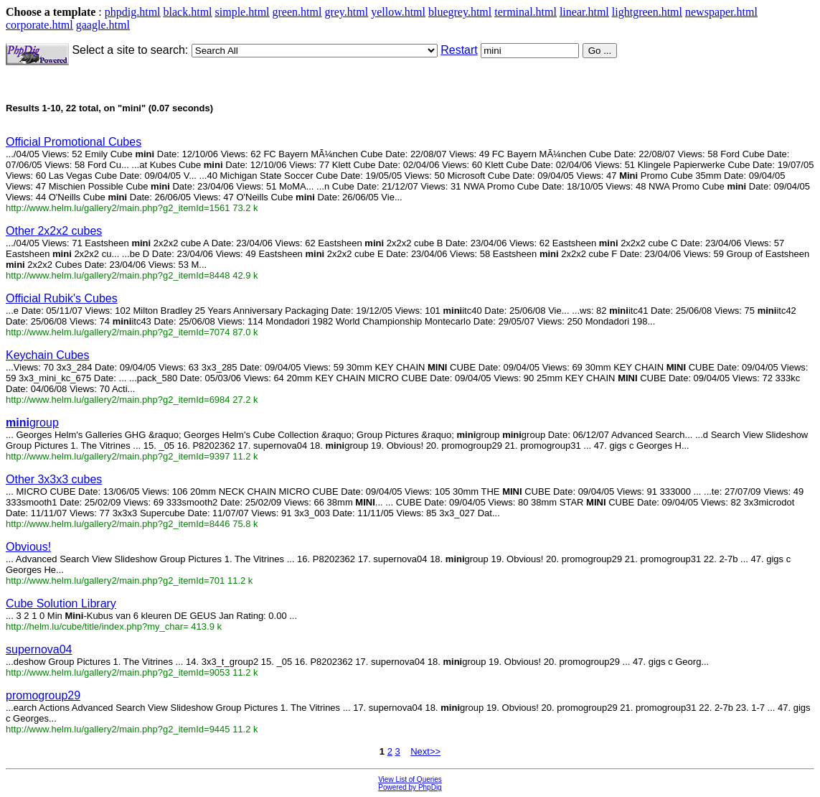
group (32, 422)
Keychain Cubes (48, 355)
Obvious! (28, 547)
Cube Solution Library (61, 603)
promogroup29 (43, 695)
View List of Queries (410, 779)
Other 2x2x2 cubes (54, 231)
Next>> (425, 751)
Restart (459, 50)
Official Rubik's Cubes (62, 298)
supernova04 (39, 649)
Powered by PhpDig (409, 787)
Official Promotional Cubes (73, 142)
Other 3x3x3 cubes (54, 479)
